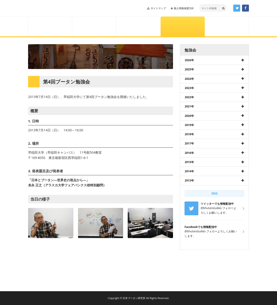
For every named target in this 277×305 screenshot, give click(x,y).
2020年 (189, 116)
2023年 (189, 88)
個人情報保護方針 (184, 8)
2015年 (189, 162)
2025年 (189, 69)
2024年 (189, 79)
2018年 (189, 134)
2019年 (189, 125)
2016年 (189, 153)
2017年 (189, 143)
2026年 (189, 60)
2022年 (189, 97)
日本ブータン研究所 (60, 8)
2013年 (189, 180)
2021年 (189, 106)
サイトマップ (158, 8)
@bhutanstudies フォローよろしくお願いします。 (211, 231)
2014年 (189, 171)
